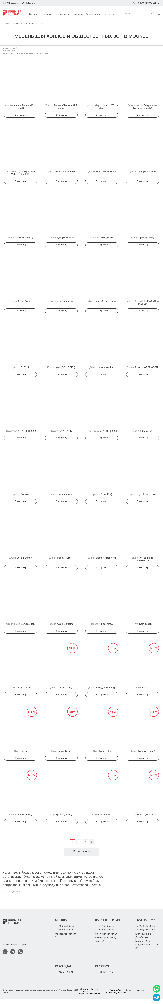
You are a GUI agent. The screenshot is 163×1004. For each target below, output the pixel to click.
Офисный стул (142, 107)
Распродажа (62, 14)
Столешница (20, 627)
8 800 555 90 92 (146, 3)
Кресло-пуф (142, 497)
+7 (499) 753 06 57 (64, 931)
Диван (102, 172)
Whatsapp (12, 3)
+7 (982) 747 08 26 (145, 931)
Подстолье (20, 433)
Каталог (34, 14)
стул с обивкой (142, 304)
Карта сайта (115, 995)
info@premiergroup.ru (15, 950)
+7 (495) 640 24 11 (64, 935)
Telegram (30, 3)
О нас (128, 995)
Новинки (47, 14)
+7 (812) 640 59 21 (104, 935)
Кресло (20, 107)
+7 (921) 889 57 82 (145, 935)
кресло (61, 497)
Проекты (78, 14)
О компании (93, 14)
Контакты (108, 14)
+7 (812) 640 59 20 (104, 931)
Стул (102, 303)
